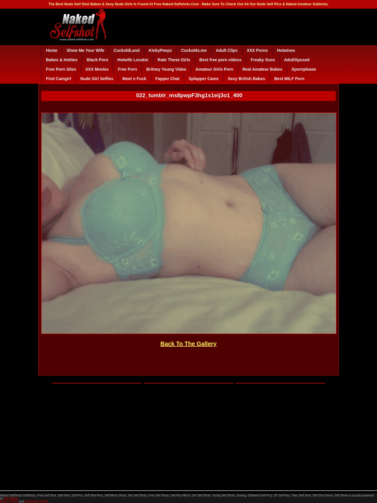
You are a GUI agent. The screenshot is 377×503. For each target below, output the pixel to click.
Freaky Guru (263, 59)
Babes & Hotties (61, 59)
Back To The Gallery (189, 343)
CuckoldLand (126, 50)
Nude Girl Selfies (96, 78)
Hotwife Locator (133, 59)
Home (51, 50)
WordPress (11, 498)
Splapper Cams (203, 78)
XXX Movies (97, 69)
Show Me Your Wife (85, 50)
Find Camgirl (58, 78)
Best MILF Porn (289, 78)
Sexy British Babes (246, 78)
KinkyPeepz (160, 50)
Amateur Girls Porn (214, 69)
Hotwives (286, 50)
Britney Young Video (166, 69)
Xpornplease (304, 69)
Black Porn (97, 59)
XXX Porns (257, 50)
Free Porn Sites (61, 69)
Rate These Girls (174, 59)
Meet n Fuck (134, 78)
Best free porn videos (220, 59)
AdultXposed (296, 59)
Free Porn (127, 69)
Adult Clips (227, 50)
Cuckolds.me (194, 50)
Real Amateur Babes (262, 69)
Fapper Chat (168, 78)
